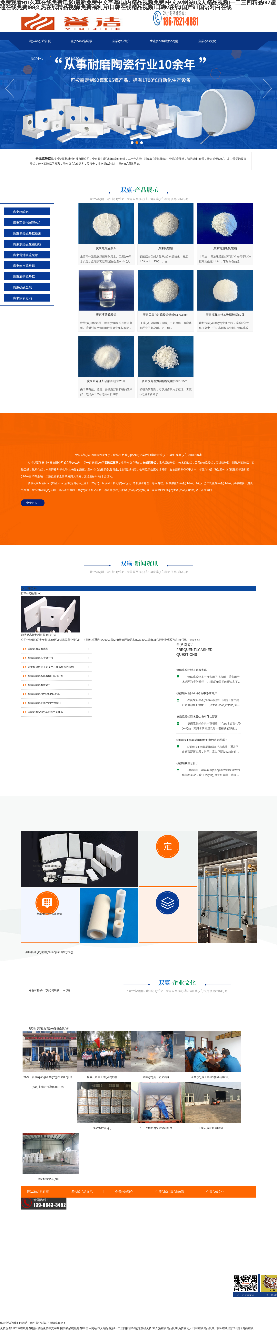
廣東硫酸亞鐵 (22, 287)
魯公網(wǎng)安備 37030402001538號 (139, 1317)
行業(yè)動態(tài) (31, 593)
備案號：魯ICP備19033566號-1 (138, 1311)
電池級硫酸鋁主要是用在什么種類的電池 (51, 666)
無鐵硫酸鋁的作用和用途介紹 (44, 702)
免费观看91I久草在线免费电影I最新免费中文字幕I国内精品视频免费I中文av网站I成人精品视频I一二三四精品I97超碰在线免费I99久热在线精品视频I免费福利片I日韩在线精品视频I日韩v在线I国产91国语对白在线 (126, 1328)
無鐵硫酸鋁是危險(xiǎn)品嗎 (44, 693)
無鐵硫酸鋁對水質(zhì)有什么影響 (197, 716)
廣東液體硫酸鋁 (24, 276)
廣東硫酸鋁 (21, 212)
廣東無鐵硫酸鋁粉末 (27, 233)
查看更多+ (32, 502)
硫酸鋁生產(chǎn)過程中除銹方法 (196, 693)
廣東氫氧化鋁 (22, 298)
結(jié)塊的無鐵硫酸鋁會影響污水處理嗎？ (202, 739)
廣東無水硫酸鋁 (24, 265)
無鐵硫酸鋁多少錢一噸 (40, 657)
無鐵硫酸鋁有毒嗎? (39, 684)
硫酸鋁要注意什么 (187, 763)
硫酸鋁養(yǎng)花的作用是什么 (45, 711)
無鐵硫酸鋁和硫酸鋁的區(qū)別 (45, 675)
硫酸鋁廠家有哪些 (38, 648)
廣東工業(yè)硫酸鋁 (26, 222)
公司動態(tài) (29, 588)
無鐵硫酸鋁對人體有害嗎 (191, 669)
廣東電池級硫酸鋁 (25, 255)
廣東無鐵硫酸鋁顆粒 (27, 244)
